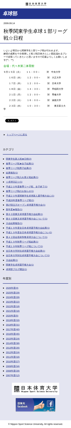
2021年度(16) (13, 311)
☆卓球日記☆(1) (14, 182)
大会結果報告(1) (14, 223)
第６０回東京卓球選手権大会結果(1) (24, 214)
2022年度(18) (13, 306)
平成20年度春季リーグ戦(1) (20, 200)
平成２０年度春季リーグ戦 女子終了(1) (26, 186)
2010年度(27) (13, 361)
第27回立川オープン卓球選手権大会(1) (25, 205)
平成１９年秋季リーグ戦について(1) (24, 246)
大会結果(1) (12, 260)
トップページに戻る (17, 134)
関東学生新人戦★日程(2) (18, 159)
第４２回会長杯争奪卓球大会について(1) (26, 237)
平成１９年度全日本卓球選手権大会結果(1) (28, 228)
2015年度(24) (13, 338)
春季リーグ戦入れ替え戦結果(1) (22, 177)
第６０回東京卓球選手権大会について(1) (26, 218)
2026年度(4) (12, 288)
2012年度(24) (13, 352)
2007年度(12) (13, 375)
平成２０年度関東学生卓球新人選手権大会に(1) (30, 195)
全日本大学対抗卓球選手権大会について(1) (28, 255)
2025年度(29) (13, 292)
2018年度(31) (13, 325)
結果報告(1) (12, 172)
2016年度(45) (13, 334)
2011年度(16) (13, 357)
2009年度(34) (13, 366)
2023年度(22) (13, 301)
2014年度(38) (13, 343)
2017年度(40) (13, 329)
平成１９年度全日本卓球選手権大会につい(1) (29, 232)
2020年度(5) (12, 315)
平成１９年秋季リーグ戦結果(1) (22, 241)
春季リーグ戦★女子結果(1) (20, 163)
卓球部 (10, 13)
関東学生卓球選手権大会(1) (20, 264)
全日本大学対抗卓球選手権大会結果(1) (25, 251)
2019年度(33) (13, 320)
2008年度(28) (13, 371)
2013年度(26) (13, 348)
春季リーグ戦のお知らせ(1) (20, 191)
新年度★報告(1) (14, 209)
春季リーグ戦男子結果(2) (18, 168)
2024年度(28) (13, 297)
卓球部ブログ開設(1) (16, 269)
